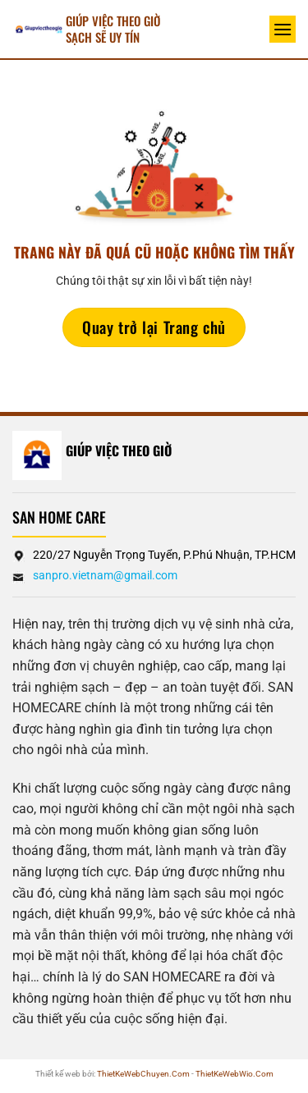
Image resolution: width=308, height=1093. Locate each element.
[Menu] (282, 29)
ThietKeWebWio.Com (234, 1073)
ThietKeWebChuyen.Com (143, 1073)
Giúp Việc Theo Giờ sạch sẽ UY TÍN (113, 28)
